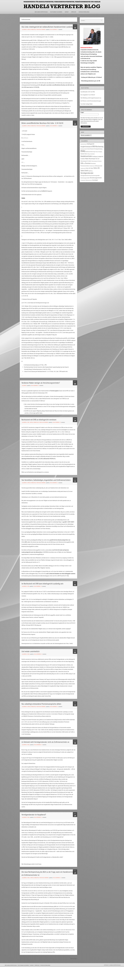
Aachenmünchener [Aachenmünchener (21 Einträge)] (83, 144)
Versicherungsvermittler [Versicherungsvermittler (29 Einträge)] (85, 178)
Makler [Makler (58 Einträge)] (87, 159)
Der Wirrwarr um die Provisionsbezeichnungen (91, 101)
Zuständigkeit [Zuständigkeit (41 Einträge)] (95, 180)
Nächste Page (73, 958)
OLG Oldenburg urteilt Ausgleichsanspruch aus (91, 98)
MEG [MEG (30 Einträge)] (96, 159)
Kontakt (67, 12)
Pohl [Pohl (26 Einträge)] (84, 163)
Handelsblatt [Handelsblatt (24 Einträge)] (92, 154)
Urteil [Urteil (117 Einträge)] (86, 170)
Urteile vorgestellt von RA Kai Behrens (36, 29)
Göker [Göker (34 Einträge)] (86, 154)
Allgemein (24, 29)
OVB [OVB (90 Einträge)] (82, 163)
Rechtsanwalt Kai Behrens (56, 12)
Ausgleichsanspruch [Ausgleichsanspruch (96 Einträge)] (86, 146)
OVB (28, 422)
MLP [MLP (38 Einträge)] (98, 159)
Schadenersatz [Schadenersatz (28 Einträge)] (92, 165)
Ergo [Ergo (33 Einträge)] (94, 151)
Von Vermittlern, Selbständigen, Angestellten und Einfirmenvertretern (46, 480)
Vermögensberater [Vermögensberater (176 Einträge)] (87, 173)
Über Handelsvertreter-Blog (41, 12)
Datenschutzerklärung (84, 12)
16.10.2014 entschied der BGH (66, 906)
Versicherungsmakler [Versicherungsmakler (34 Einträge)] (95, 175)
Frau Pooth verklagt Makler (87, 104)
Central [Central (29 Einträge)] (88, 149)
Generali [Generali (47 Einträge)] (82, 154)
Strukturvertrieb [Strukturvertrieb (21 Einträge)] (83, 168)
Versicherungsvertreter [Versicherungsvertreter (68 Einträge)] (96, 178)
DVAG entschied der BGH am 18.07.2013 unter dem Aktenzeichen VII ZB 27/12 (42, 891)
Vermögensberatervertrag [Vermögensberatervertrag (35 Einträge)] (86, 175)
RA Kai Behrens (53, 29)
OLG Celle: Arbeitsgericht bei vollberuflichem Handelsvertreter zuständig (47, 26)
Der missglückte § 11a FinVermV (88, 95)
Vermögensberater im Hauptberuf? (34, 814)
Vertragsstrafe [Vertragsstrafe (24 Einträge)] (83, 180)
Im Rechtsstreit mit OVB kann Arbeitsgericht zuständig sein (42, 583)
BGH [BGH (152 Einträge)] (94, 146)
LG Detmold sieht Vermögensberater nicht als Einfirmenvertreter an (45, 742)
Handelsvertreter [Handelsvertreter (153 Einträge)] (86, 156)
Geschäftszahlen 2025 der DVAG (88, 92)
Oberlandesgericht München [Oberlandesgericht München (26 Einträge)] (97, 161)
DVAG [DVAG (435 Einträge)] (83, 151)
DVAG (28, 654)
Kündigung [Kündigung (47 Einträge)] (94, 156)
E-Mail (82, 112)
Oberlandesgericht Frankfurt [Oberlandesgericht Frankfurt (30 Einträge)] (86, 161)
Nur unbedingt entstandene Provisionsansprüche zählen (41, 704)
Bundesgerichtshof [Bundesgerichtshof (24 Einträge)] (84, 149)
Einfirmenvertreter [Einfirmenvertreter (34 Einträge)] (89, 151)
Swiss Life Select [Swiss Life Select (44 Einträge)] (89, 168)
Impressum (73, 12)
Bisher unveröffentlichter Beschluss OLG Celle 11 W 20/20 (42, 123)
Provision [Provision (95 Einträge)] (88, 163)
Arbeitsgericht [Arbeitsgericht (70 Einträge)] (90, 144)
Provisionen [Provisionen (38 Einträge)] (93, 163)
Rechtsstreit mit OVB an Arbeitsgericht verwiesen (39, 419)
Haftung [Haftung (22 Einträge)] (88, 154)
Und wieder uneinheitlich (31, 651)
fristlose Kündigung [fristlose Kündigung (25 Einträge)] (98, 151)
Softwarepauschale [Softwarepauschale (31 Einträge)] (98, 166)
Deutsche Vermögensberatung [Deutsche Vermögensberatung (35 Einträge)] (96, 149)
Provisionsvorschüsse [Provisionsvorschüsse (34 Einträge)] (85, 166)
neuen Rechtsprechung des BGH (60, 822)
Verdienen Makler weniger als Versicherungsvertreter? (41, 382)
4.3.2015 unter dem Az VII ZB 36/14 (31, 722)
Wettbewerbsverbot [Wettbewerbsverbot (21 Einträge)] (89, 180)
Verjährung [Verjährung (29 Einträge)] (90, 170)
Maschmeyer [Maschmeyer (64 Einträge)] (92, 159)
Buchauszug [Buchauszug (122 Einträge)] (99, 146)
